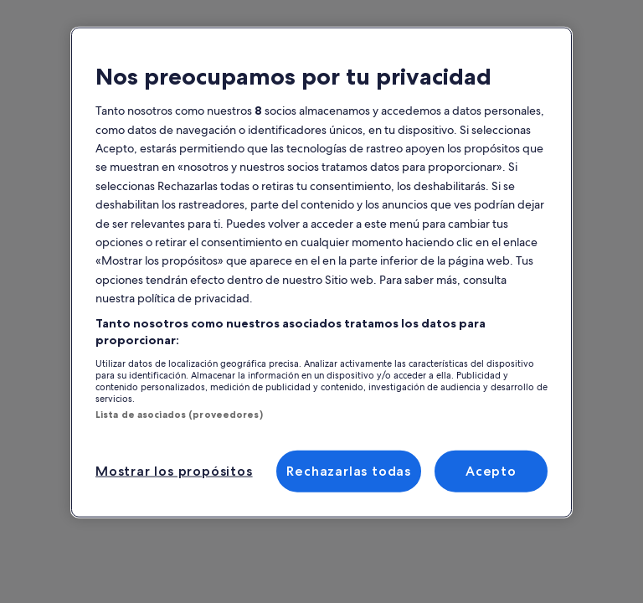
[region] (321, 272)
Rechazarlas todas (348, 471)
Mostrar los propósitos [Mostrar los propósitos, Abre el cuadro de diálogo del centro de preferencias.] (174, 471)
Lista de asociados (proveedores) (179, 414)
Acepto (491, 471)
